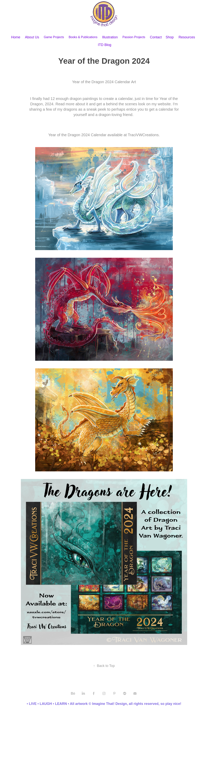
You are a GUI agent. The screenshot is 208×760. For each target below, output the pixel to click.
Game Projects (54, 37)
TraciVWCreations (143, 135)
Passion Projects (133, 37)
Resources (187, 37)
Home (15, 37)
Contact (156, 37)
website (164, 104)
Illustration (110, 37)
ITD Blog (104, 45)
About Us (32, 37)
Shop (170, 37)
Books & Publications (83, 37)
